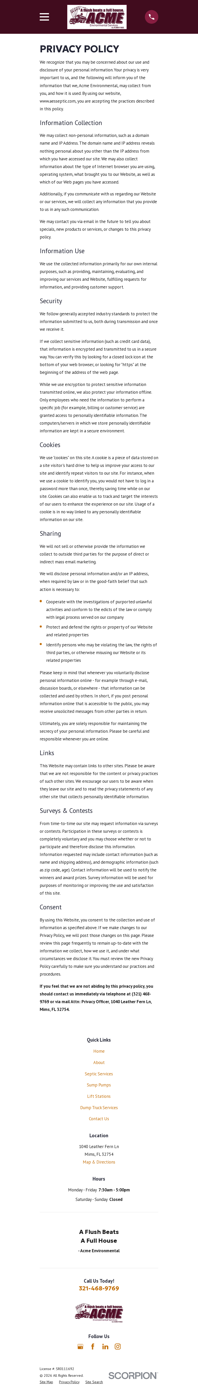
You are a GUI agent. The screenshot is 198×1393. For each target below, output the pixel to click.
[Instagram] (118, 1346)
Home (99, 1051)
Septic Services (99, 1074)
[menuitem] (46, 1382)
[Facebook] (93, 1346)
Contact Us (99, 1119)
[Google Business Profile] (80, 1346)
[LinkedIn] (105, 1346)
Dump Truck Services (99, 1107)
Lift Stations (99, 1096)
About (99, 1062)
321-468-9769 (99, 1288)
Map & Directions (99, 1162)
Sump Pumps (99, 1085)
